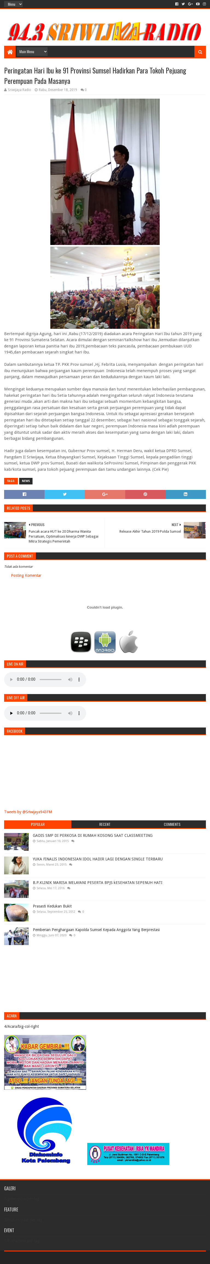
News (26, 481)
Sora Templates (34, 1258)
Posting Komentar (26, 575)
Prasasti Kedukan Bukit (52, 906)
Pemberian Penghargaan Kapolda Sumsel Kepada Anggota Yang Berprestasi (96, 930)
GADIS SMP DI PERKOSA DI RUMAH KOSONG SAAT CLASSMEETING (93, 835)
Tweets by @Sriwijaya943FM (28, 812)
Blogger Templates (66, 1258)
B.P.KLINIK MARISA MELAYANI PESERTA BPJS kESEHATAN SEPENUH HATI (97, 882)
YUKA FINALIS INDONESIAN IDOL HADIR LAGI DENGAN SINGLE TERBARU (98, 859)
